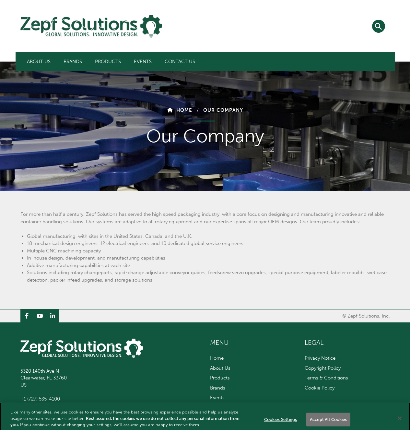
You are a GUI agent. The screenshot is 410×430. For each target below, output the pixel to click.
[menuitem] (38, 61)
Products (108, 61)
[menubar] (111, 61)
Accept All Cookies (328, 423)
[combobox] (339, 26)
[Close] (399, 422)
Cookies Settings (280, 423)
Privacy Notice (320, 358)
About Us (39, 61)
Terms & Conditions (326, 378)
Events (143, 61)
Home (184, 110)
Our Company (223, 110)
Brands (73, 61)
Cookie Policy (319, 388)
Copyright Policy (323, 368)
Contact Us (180, 61)
